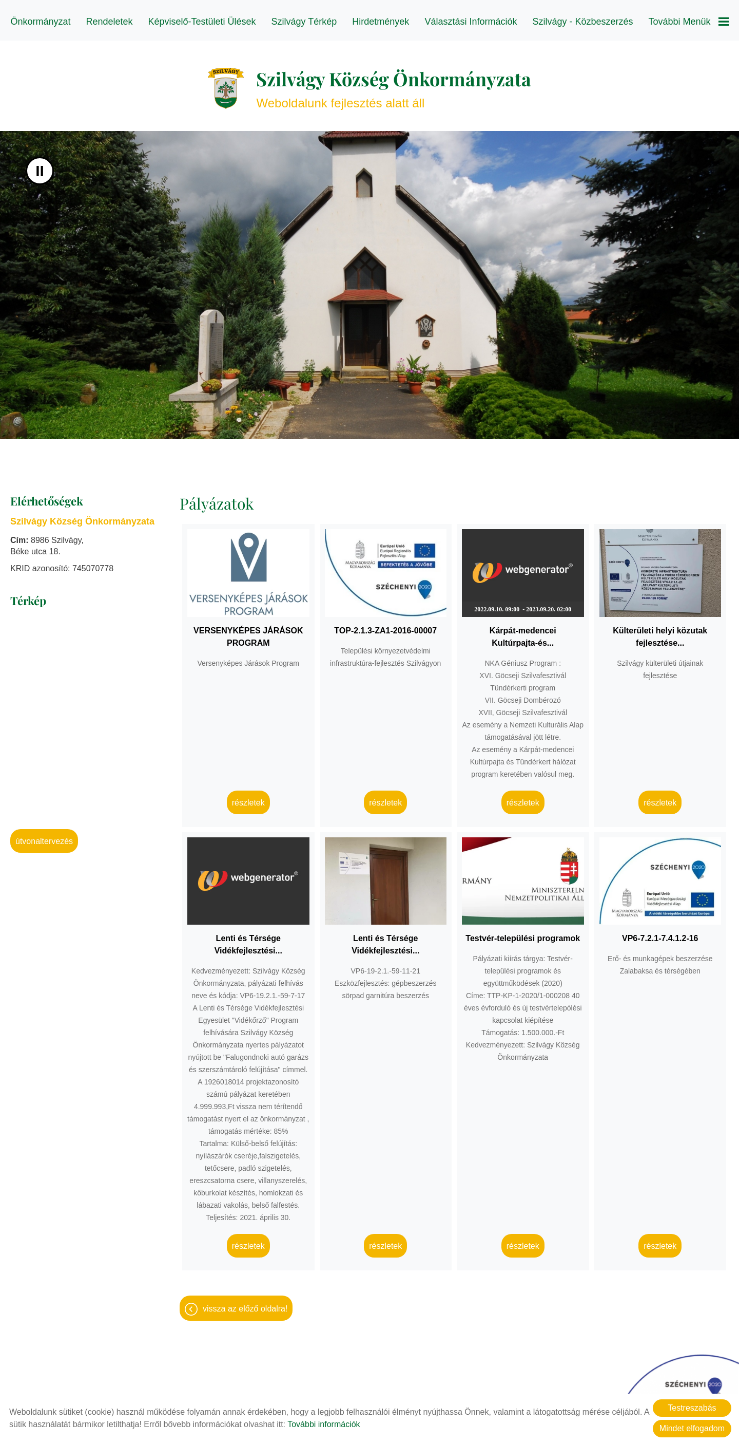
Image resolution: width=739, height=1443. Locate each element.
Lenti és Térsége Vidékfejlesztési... (248, 939)
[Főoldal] (226, 83)
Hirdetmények (380, 21)
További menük (688, 21)
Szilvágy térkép (304, 21)
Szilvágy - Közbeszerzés (582, 21)
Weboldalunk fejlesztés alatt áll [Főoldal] (393, 83)
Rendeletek (110, 21)
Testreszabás (692, 1407)
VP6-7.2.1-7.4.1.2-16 (660, 933)
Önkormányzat (41, 21)
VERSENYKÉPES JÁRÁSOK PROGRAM (248, 631)
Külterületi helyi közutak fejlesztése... (660, 631)
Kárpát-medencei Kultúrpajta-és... (523, 631)
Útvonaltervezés (44, 836)
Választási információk (470, 21)
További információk (323, 1424)
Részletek (248, 797)
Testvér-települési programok (522, 933)
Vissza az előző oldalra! (245, 1303)
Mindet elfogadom (692, 1428)
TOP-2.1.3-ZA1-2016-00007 (385, 625)
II (39, 165)
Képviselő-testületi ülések (203, 21)
